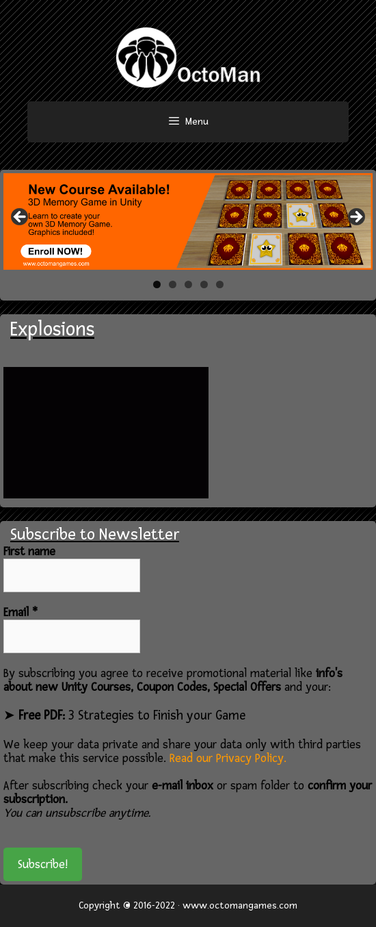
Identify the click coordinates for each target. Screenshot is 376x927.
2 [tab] (172, 284)
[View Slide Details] (188, 221)
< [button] (20, 217)
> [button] (355, 217)
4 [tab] (204, 284)
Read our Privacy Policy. (228, 758)
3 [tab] (188, 284)
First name (29, 552)
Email (20, 613)
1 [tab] (157, 284)
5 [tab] (220, 284)
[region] (188, 221)
